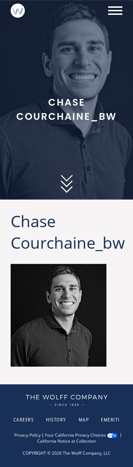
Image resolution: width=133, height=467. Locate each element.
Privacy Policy (27, 435)
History (56, 419)
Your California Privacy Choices (75, 435)
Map (84, 419)
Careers (23, 419)
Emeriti (110, 419)
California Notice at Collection (66, 441)
